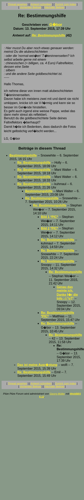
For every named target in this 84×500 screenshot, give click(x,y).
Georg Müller (57, 393)
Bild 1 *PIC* (49, 217)
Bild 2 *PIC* (49, 228)
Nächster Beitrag (54, 7)
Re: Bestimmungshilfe (48, 35)
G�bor (55, 24)
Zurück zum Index (65, 4)
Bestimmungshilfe (23, 155)
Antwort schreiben (41, 4)
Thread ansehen (17, 4)
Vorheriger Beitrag (30, 7)
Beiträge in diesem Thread (42, 148)
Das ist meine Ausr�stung (37, 364)
